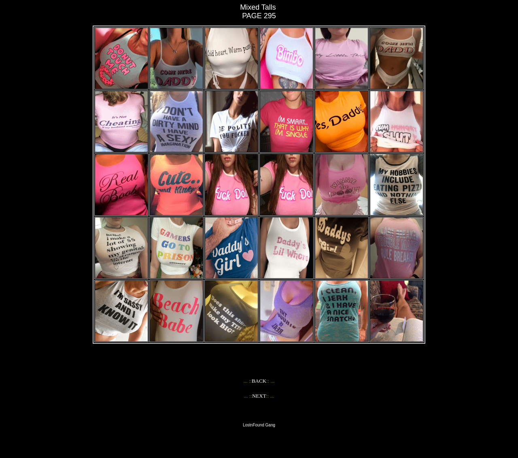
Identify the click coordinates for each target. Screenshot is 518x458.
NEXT (259, 396)
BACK (259, 381)
